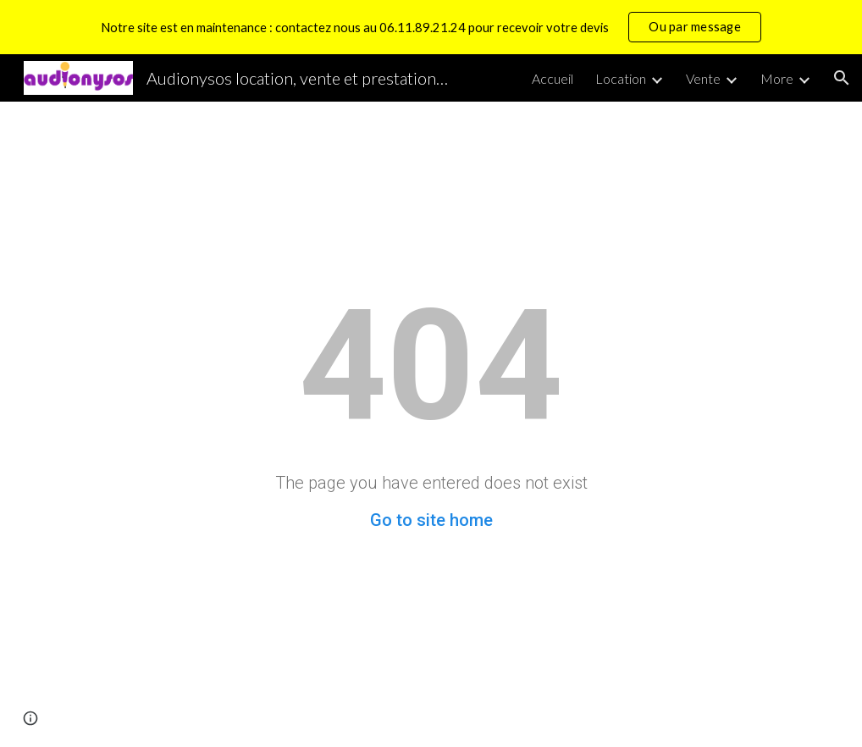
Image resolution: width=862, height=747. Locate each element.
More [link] (776, 78)
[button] (841, 78)
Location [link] (620, 78)
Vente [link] (703, 78)
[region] (431, 27)
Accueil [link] (552, 78)
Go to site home (431, 520)
